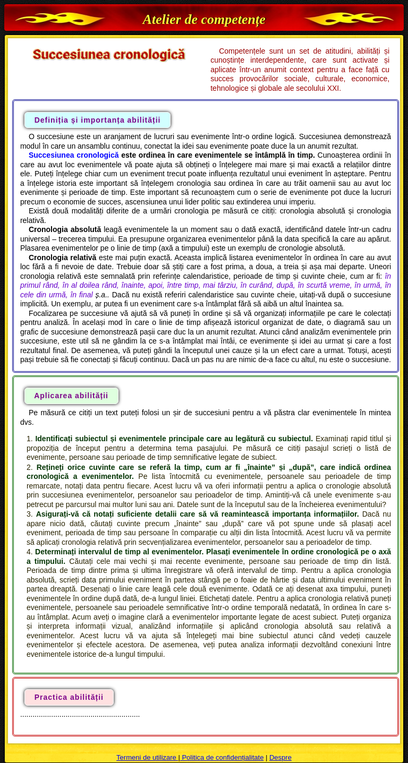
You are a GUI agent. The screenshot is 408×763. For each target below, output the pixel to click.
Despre (280, 757)
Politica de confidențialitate (222, 757)
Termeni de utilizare (147, 757)
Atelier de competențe (204, 19)
